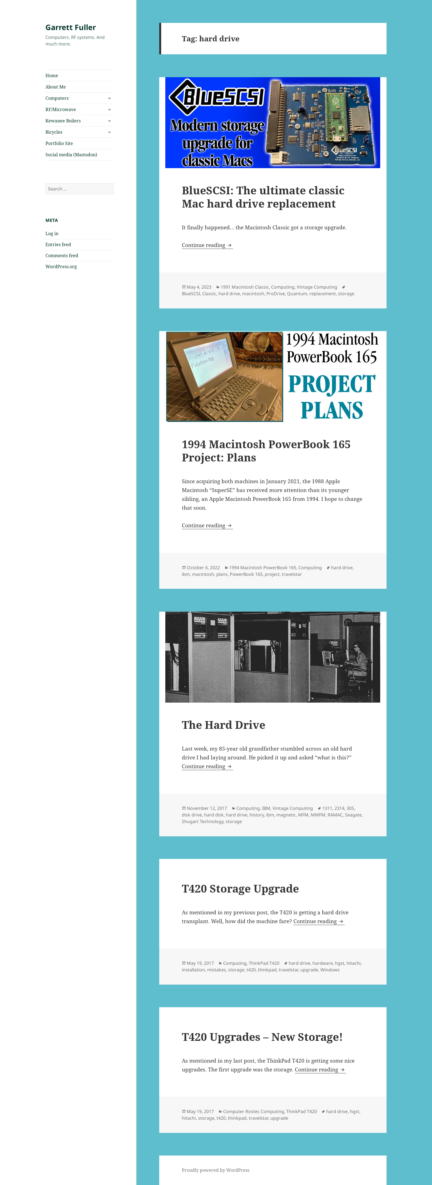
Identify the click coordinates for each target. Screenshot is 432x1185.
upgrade (309, 970)
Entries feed (58, 244)
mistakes (216, 970)
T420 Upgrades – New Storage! (262, 1036)
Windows (330, 970)
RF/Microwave (60, 109)
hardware (322, 963)
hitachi (354, 963)
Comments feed (61, 255)
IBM (266, 808)
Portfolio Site (59, 143)
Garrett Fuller (70, 27)
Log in (51, 233)
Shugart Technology (202, 821)
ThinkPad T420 (264, 963)
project (272, 574)
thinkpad (267, 970)
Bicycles (53, 132)
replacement (322, 294)
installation (193, 970)
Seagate (353, 815)
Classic (209, 294)
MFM (303, 815)
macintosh (253, 294)
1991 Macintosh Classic (245, 287)
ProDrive (275, 294)
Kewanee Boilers (63, 121)
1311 (327, 808)
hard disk (214, 815)
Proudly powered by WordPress (215, 1170)
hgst (339, 963)
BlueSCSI (191, 294)
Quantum (297, 294)
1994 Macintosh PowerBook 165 (262, 568)
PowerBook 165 (246, 574)
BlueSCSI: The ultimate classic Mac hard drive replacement (263, 197)
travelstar (292, 574)
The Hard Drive (223, 724)
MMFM (318, 815)
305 (350, 808)
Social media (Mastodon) (71, 155)
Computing (283, 287)
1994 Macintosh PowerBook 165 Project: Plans (266, 450)
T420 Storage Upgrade (240, 888)
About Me (55, 87)
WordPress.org (61, 267)
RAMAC (335, 815)
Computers (57, 98)
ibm (186, 574)
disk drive (192, 815)
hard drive (229, 294)
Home (51, 75)
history (257, 815)
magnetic (286, 815)
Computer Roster (240, 1111)
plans (222, 574)
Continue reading (207, 245)
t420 (251, 970)
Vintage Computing (317, 287)
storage (346, 294)
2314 (339, 808)
